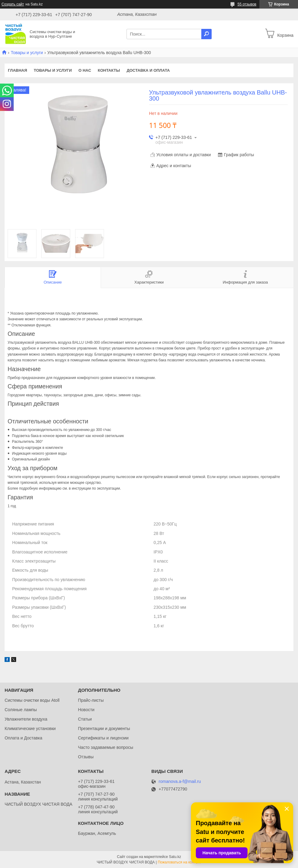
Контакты (109, 70)
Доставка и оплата (148, 70)
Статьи (85, 719)
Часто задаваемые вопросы (105, 747)
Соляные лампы (21, 709)
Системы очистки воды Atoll (32, 700)
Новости (86, 709)
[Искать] (206, 34)
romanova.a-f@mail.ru (180, 781)
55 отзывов (246, 4)
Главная (17, 70)
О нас (84, 70)
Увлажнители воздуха (26, 719)
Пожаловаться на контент (179, 862)
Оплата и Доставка (23, 737)
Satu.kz (175, 857)
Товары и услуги (27, 52)
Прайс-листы (91, 700)
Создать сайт (13, 4)
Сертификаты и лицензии (103, 737)
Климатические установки (30, 728)
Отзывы (85, 756)
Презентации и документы (104, 728)
